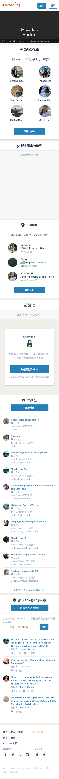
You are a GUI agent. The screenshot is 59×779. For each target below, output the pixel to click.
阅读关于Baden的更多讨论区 (30, 590)
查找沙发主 (29, 131)
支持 (20, 732)
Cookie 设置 (10, 743)
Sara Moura (25, 666)
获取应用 (29, 290)
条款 (48, 768)
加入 (41, 5)
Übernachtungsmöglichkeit (25, 419)
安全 (13, 732)
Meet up (15, 436)
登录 (53, 5)
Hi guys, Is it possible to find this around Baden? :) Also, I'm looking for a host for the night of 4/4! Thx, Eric (32, 680)
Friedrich (24, 707)
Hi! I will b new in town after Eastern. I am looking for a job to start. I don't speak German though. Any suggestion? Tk (32, 642)
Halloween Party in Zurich (24, 505)
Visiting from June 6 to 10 (24, 571)
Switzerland (29, 29)
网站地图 (14, 772)
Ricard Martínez (28, 649)
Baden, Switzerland (20, 462)
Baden (14, 429)
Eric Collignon (27, 687)
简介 (5, 732)
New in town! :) (19, 469)
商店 (13, 737)
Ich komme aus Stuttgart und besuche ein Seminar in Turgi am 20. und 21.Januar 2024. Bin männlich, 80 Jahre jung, (33, 700)
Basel (21, 41)
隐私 (5, 772)
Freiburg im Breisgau (38, 41)
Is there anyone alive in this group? (29, 452)
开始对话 (29, 407)
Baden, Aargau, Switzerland (24, 531)
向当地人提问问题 (29, 607)
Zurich (12, 41)
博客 (5, 737)
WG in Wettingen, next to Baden (28, 554)
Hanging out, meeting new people (28, 521)
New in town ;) (18, 538)
